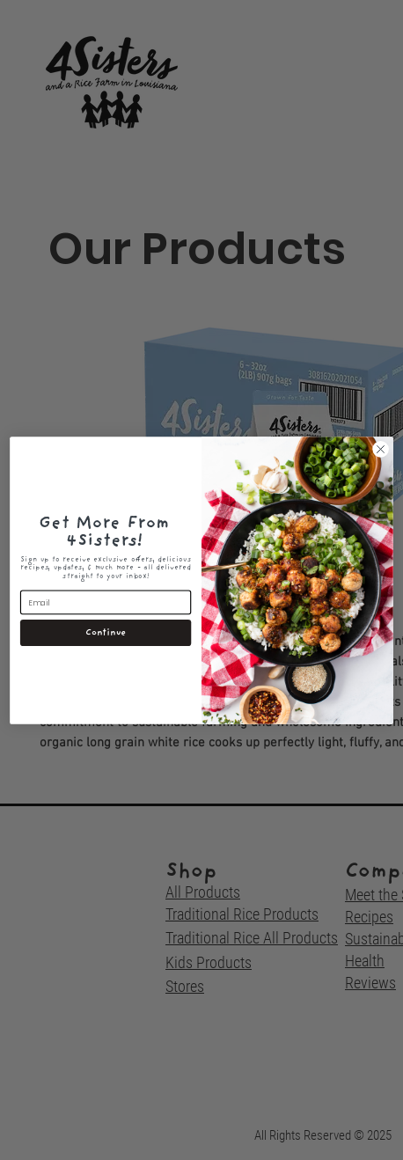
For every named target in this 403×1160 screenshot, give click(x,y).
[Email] (105, 602)
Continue (105, 632)
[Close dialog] (381, 449)
